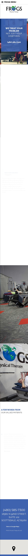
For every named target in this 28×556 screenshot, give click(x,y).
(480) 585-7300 (14, 42)
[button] (13, 548)
